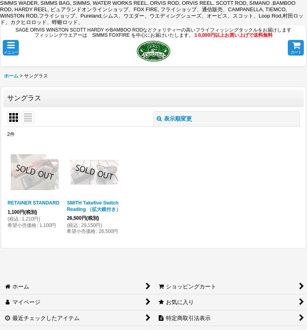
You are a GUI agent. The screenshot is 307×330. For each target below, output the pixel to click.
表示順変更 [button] (174, 118)
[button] (11, 48)
